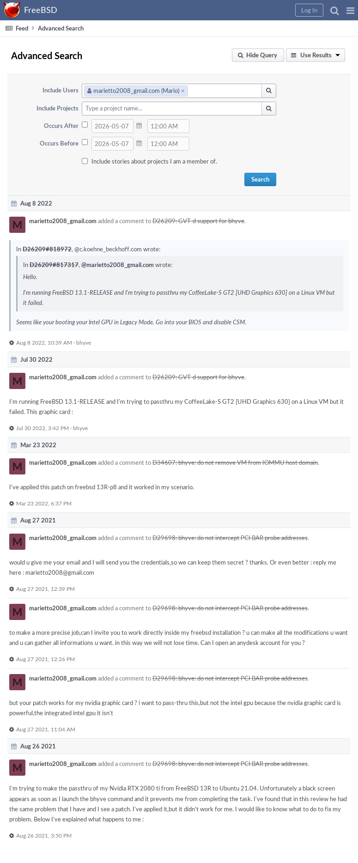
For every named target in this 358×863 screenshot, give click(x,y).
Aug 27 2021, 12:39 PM (45, 588)
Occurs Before (59, 143)
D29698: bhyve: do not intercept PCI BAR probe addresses (230, 538)
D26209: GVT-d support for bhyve (198, 221)
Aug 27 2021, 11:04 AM (45, 729)
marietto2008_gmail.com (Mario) (136, 90)
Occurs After (61, 126)
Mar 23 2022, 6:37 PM (44, 503)
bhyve (83, 342)
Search (260, 179)
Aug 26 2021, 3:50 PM (44, 835)
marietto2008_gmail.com (63, 221)
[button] (350, 10)
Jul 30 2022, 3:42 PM (42, 428)
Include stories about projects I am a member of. (154, 161)
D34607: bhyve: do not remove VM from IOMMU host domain (235, 462)
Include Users (60, 90)
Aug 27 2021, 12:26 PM (45, 658)
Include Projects (57, 108)
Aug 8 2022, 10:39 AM (44, 342)
